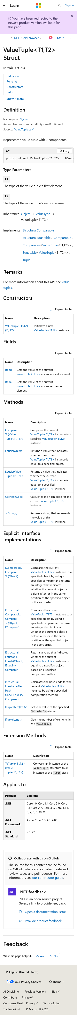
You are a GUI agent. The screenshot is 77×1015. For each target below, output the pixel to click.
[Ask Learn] (51, 38)
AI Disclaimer (11, 991)
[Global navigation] (4, 5)
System (24, 119)
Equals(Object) (14, 451)
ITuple (26, 260)
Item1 (8, 370)
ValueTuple (50, 245)
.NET (16, 38)
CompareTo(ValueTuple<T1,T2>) (14, 434)
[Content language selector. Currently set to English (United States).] (22, 972)
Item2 (9, 382)
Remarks (12, 81)
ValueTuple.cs (22, 129)
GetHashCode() (14, 497)
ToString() (11, 513)
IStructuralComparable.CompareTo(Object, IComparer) (13, 618)
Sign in (69, 5)
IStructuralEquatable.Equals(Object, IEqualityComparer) (14, 661)
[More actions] (70, 38)
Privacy (26, 997)
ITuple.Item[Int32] (16, 707)
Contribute (10, 997)
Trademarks (10, 1009)
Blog (54, 991)
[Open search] (59, 5)
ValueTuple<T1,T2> (46, 330)
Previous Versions (36, 991)
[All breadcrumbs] (6, 38)
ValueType (43, 214)
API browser (31, 38)
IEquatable (29, 252)
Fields (10, 92)
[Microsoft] (38, 5)
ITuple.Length (13, 719)
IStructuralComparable (38, 230)
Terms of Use (51, 1003)
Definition (13, 76)
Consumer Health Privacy (19, 1003)
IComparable (62, 237)
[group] (38, 158)
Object (25, 214)
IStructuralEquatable (36, 237)
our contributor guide (47, 877)
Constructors (15, 87)
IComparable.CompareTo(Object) (13, 572)
